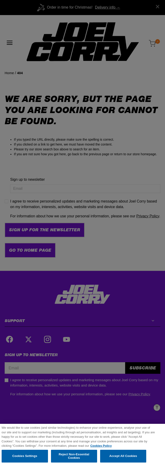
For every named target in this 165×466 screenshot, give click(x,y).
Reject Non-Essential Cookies (74, 456)
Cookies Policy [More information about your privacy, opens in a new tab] (101, 446)
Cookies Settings (24, 457)
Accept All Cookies (123, 457)
